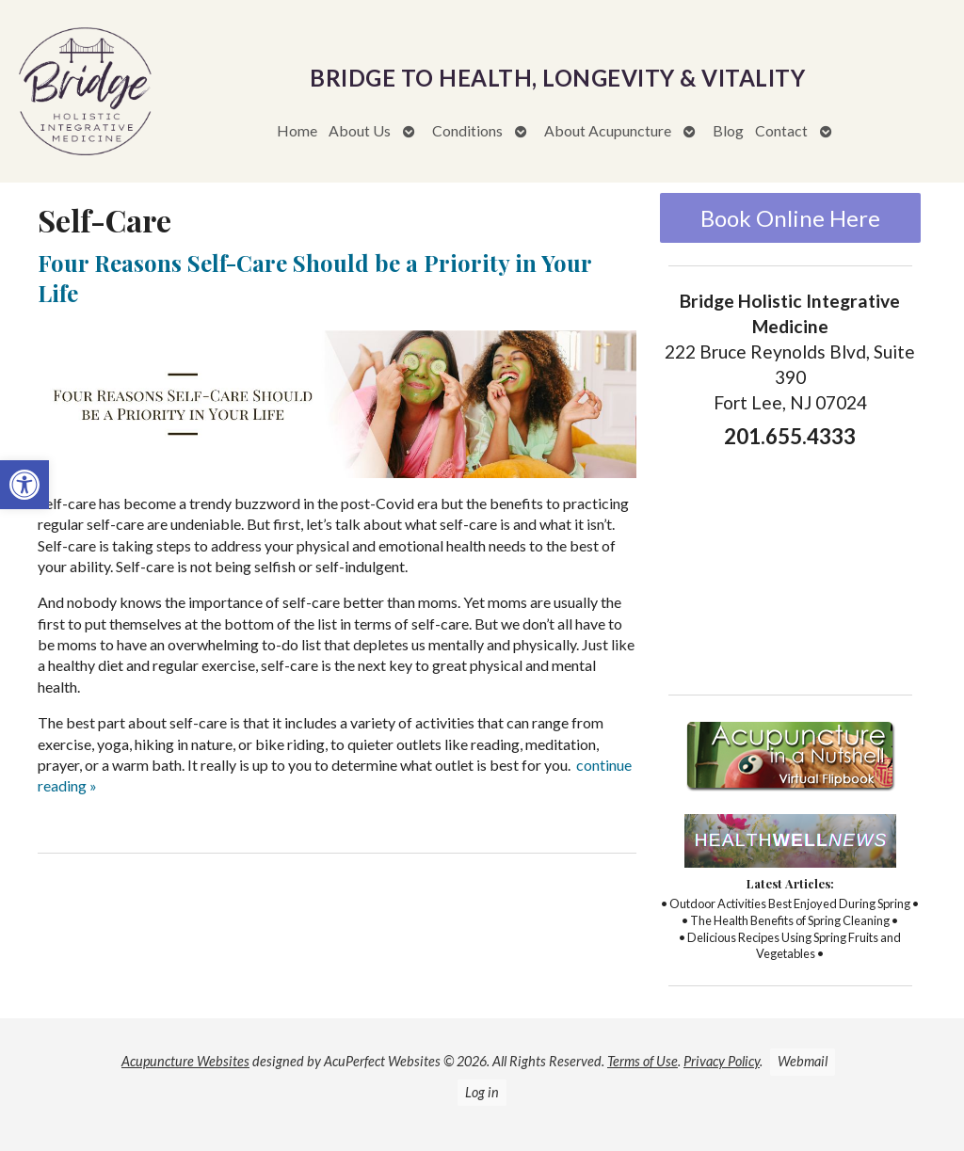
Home (297, 130)
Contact (781, 130)
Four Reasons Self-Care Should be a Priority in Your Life (314, 277)
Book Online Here (790, 218)
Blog (728, 130)
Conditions (467, 130)
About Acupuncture (607, 130)
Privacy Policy (721, 1061)
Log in (482, 1092)
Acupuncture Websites (185, 1061)
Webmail (802, 1061)
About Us (360, 130)
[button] (24, 484)
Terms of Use (642, 1061)
